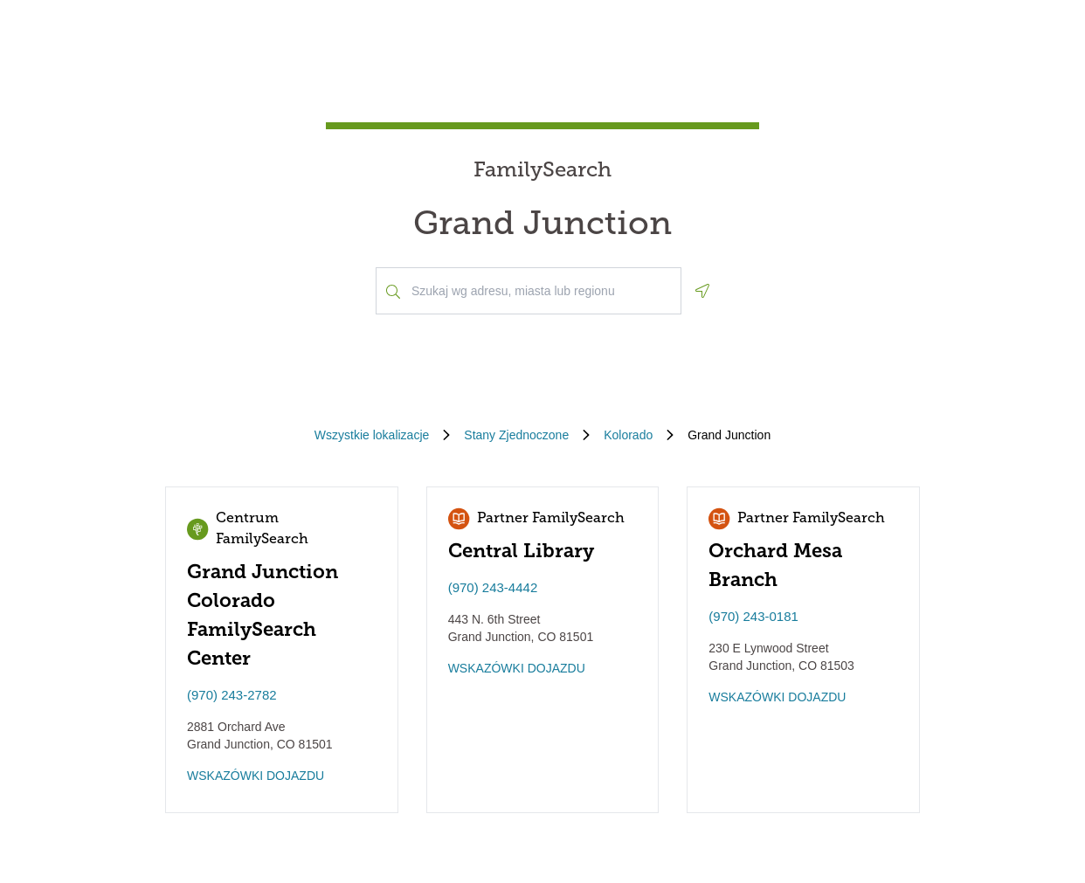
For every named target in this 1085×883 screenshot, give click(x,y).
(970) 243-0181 (753, 616)
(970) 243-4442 (493, 587)
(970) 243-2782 (232, 694)
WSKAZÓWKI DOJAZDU (255, 776)
